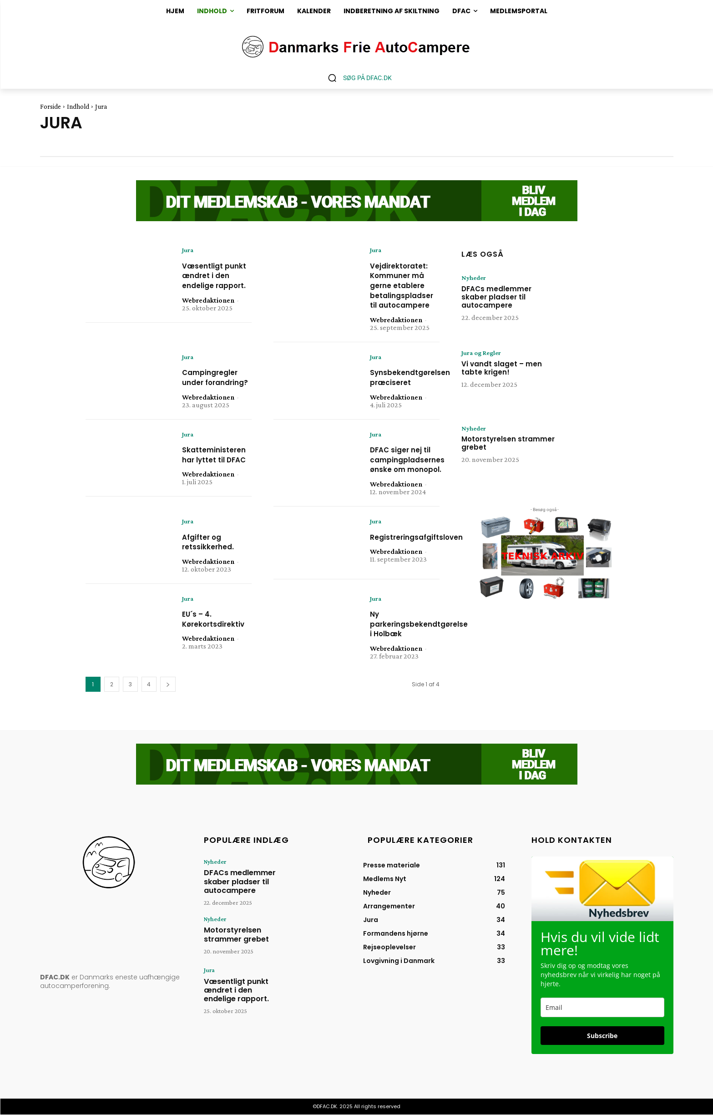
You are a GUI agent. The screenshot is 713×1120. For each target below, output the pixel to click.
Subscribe (602, 1040)
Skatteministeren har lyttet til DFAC (218, 471)
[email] (602, 1012)
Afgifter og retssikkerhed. (211, 554)
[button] (356, 78)
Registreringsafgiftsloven (424, 549)
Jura (188, 250)
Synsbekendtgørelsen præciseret (416, 378)
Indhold (78, 106)
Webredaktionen (208, 310)
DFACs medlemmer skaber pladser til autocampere (496, 297)
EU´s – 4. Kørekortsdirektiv (218, 632)
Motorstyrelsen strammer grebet (508, 444)
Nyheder (474, 278)
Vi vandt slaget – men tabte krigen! (501, 368)
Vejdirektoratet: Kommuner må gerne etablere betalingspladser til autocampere (406, 285)
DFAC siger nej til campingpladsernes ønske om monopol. (413, 471)
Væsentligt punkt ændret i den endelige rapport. (213, 280)
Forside (50, 106)
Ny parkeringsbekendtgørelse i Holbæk (426, 636)
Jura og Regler (483, 353)
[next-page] (168, 689)
